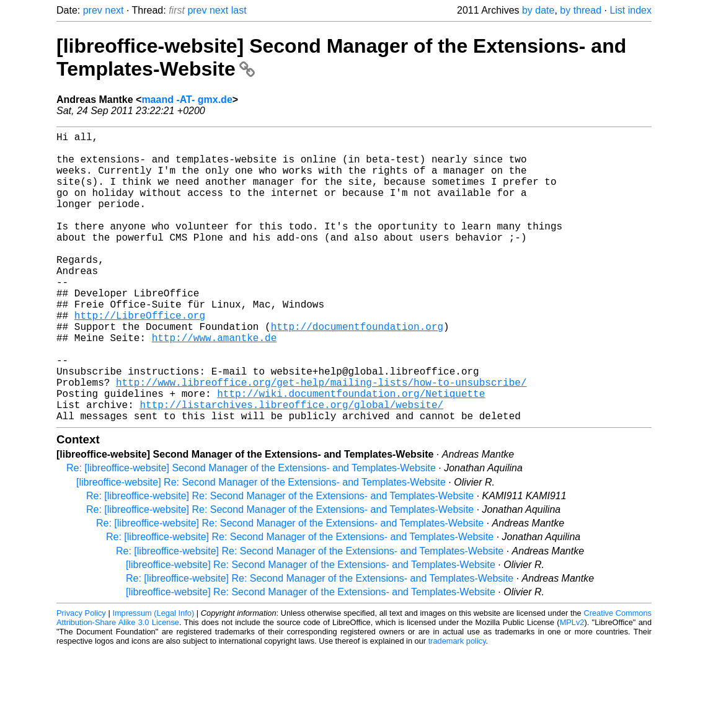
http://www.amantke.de (214, 384)
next (114, 10)
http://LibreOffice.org (139, 357)
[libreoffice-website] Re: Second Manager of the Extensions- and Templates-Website (261, 546)
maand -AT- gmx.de (186, 99)
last (239, 10)
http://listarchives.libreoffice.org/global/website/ (291, 466)
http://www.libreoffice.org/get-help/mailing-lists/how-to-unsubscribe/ (321, 439)
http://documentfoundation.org (357, 371)
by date (538, 10)
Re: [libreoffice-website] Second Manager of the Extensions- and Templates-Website (251, 532)
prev (92, 10)
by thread (580, 10)
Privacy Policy (81, 677)
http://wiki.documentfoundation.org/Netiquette (351, 453)
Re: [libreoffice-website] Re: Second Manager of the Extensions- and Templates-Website (280, 560)
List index (630, 10)
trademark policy (457, 705)
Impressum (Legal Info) (153, 677)
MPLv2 (572, 686)
